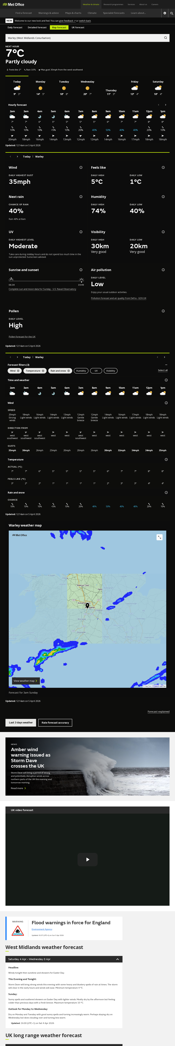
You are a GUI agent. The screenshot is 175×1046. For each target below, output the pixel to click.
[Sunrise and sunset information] (80, 270)
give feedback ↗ (67, 20)
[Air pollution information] (163, 270)
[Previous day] (10, 156)
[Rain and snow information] (166, 492)
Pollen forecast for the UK (22, 336)
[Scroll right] (165, 105)
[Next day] (17, 156)
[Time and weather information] (166, 380)
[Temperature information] (166, 459)
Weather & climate (91, 4)
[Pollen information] (163, 311)
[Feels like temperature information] (163, 167)
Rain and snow (59, 371)
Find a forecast (24, 13)
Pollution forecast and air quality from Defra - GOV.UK (118, 298)
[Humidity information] (163, 196)
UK (78, 27)
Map (59, 27)
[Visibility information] (163, 232)
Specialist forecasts (113, 13)
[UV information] (80, 232)
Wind (13, 371)
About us (143, 4)
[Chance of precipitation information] (80, 196)
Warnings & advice (48, 13)
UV (96, 370)
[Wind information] (166, 403)
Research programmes (113, 4)
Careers (154, 4)
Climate (92, 13)
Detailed (37, 27)
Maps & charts (73, 13)
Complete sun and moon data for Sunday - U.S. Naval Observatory (42, 289)
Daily (15, 27)
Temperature (33, 371)
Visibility (110, 370)
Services (131, 4)
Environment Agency (42, 929)
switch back (85, 20)
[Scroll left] (158, 105)
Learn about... (138, 13)
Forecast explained (159, 711)
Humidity (81, 370)
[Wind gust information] (80, 167)
